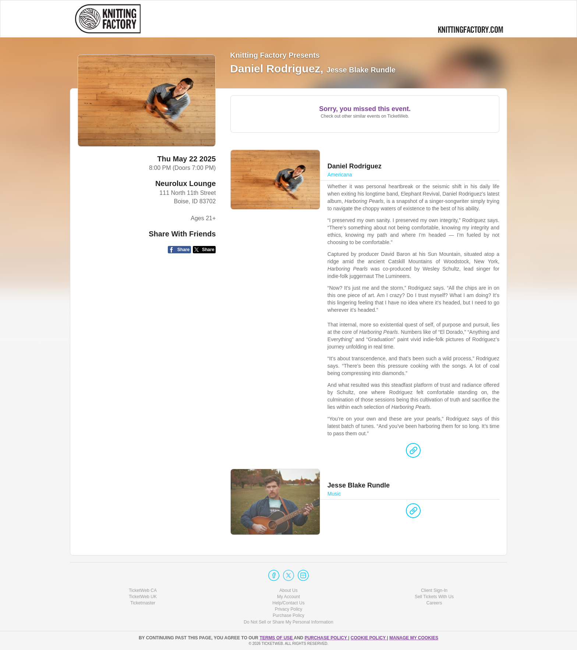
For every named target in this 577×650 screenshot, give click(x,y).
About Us (288, 590)
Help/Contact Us (288, 603)
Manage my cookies (413, 637)
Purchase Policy (288, 615)
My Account (288, 596)
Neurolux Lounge (185, 183)
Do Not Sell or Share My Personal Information (288, 622)
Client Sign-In (434, 590)
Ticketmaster (142, 603)
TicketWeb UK (143, 596)
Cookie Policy (369, 637)
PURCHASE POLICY (326, 637)
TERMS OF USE (276, 637)
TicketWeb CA (143, 590)
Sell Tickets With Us (434, 596)
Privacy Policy (288, 609)
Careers (434, 603)
